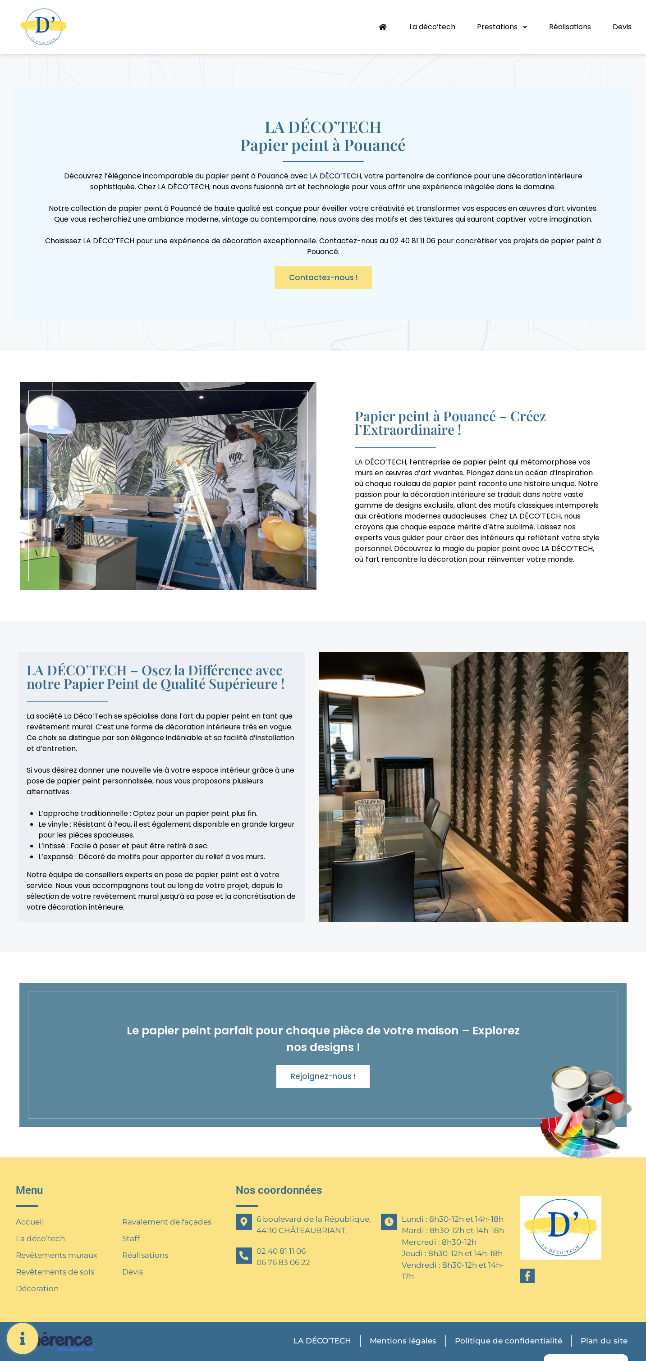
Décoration (37, 1288)
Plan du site (603, 1341)
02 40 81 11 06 (281, 1251)
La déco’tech (432, 27)
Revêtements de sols (55, 1271)
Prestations (501, 27)
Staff (131, 1238)
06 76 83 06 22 (283, 1262)
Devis (622, 27)
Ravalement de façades (166, 1221)
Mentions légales (401, 1341)
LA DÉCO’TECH (320, 1341)
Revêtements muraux (56, 1255)
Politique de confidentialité (507, 1340)
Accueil (30, 1221)
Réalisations (570, 27)
